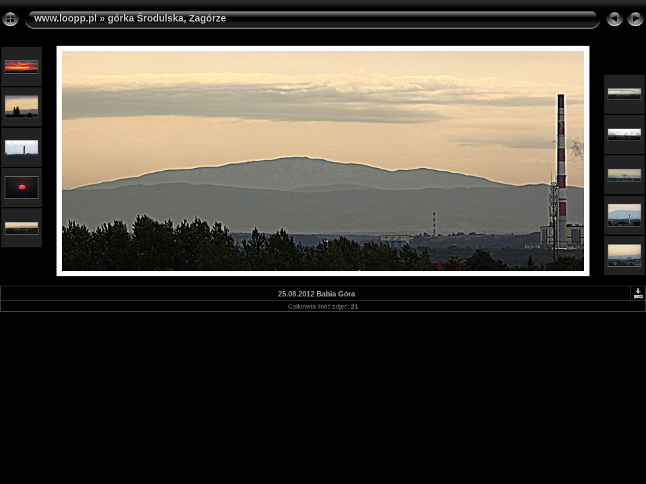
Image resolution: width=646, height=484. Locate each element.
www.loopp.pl (65, 18)
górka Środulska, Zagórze (167, 18)
